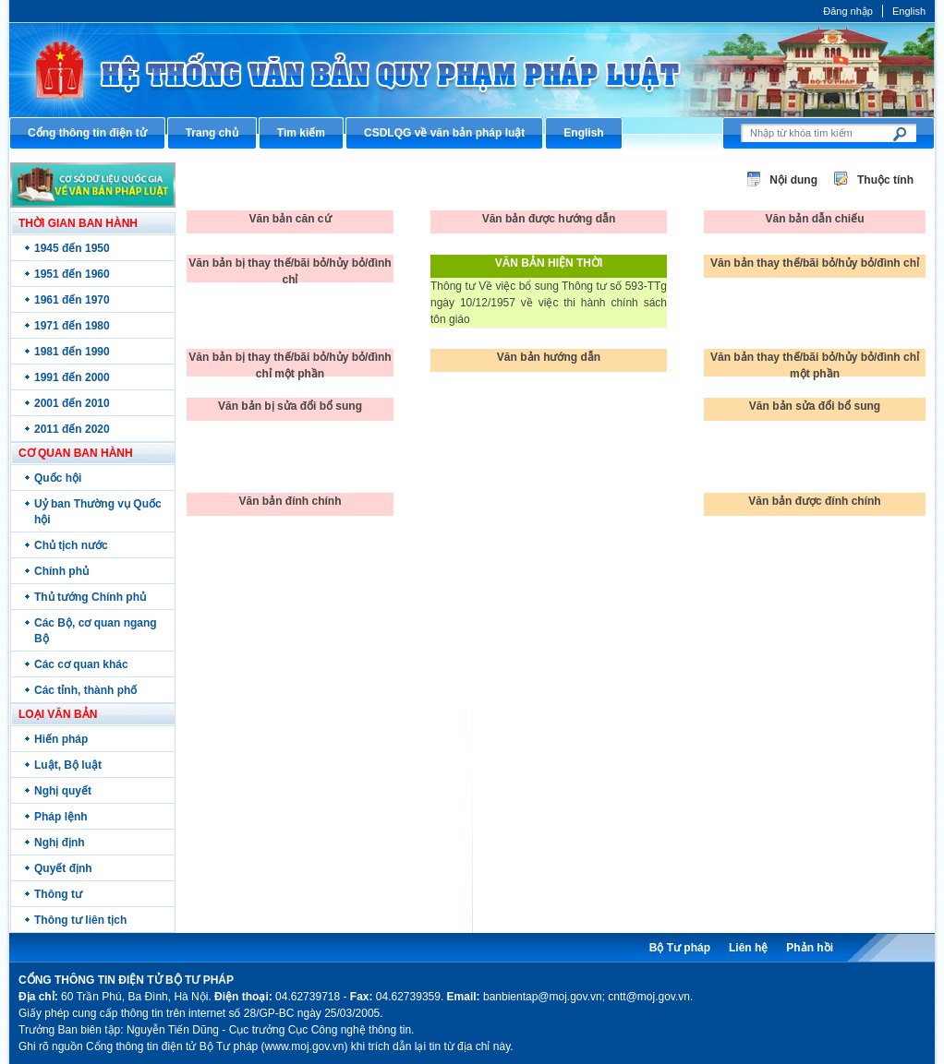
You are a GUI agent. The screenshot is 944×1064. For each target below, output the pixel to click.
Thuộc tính (885, 179)
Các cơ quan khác (81, 664)
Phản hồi (809, 947)
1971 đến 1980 (72, 325)
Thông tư (58, 894)
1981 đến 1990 (72, 351)
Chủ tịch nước (71, 545)
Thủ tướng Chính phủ (90, 597)
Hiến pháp (61, 739)
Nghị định (59, 842)
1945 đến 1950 (72, 248)
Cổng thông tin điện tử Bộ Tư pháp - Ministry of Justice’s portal (472, 69)
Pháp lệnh (61, 816)
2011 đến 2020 (72, 429)
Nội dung (793, 179)
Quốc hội (57, 478)
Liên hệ (748, 947)
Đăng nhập (848, 11)
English (909, 11)
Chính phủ (61, 571)
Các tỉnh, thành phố (85, 690)
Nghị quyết (62, 790)
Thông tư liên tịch (80, 920)
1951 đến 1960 (72, 274)
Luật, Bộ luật (68, 765)
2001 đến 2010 (72, 403)
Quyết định (63, 868)
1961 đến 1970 (72, 299)
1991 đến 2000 (72, 377)
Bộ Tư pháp (679, 947)
